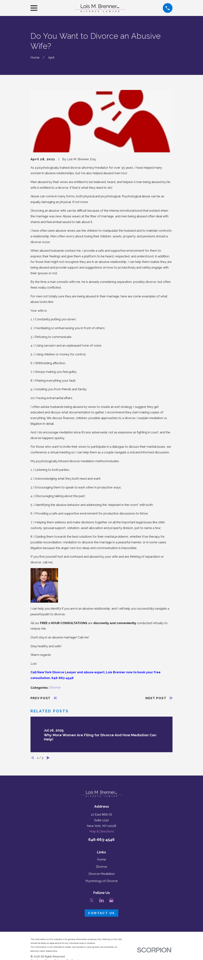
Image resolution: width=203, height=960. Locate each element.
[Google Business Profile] (111, 900)
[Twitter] (91, 900)
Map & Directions (101, 831)
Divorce (55, 687)
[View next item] (48, 758)
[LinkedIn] (101, 900)
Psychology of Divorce (101, 881)
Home (101, 859)
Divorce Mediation (102, 874)
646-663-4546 (101, 839)
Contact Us (101, 913)
